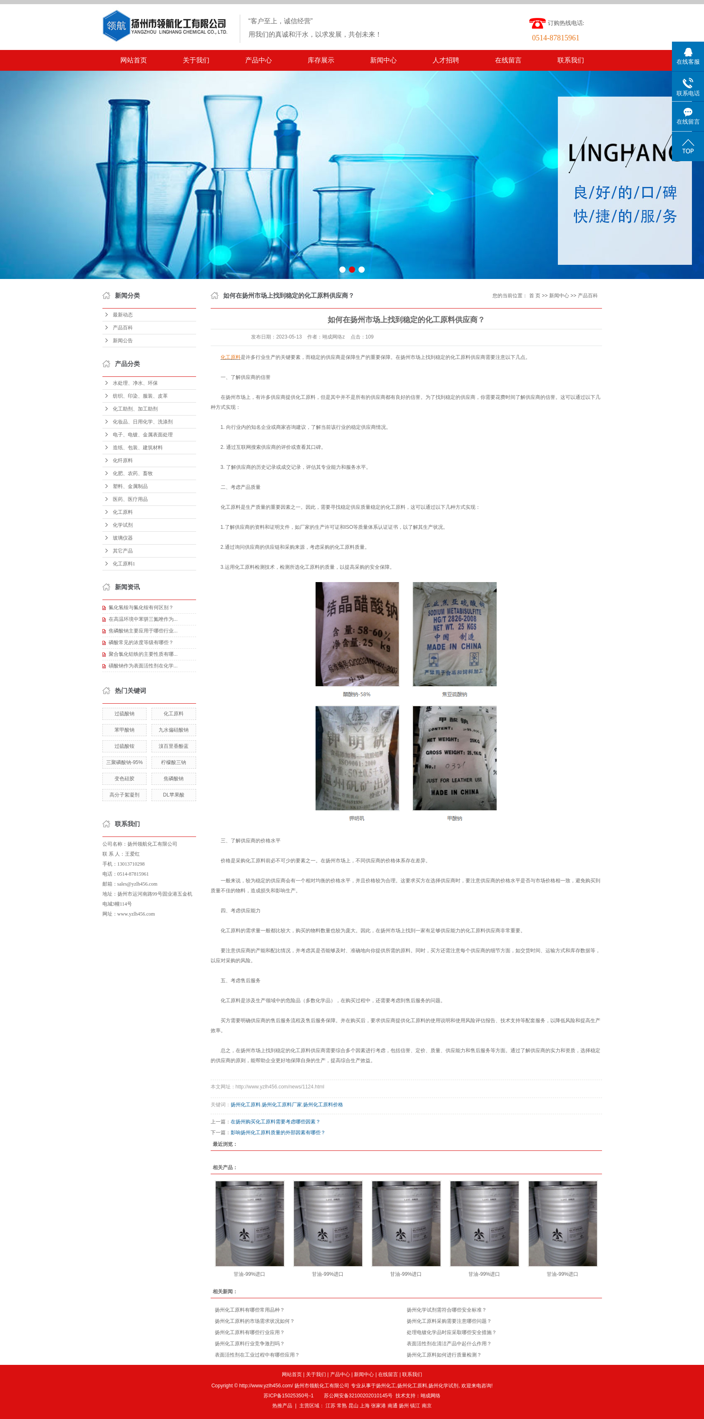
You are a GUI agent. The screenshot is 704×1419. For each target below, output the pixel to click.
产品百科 (123, 328)
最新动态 (123, 315)
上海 (365, 1406)
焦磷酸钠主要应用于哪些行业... (143, 631)
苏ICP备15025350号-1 (288, 1396)
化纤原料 (123, 460)
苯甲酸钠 (124, 730)
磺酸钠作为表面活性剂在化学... (143, 666)
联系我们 (570, 60)
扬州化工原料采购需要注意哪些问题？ (449, 1321)
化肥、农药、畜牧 (133, 473)
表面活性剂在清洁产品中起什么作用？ (449, 1344)
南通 (393, 1406)
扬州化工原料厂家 (282, 1105)
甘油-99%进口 (249, 1274)
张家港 (378, 1406)
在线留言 (508, 60)
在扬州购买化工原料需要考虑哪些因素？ (276, 1122)
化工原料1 (124, 564)
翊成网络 (430, 1396)
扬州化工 (386, 1386)
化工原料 (123, 512)
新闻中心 (383, 60)
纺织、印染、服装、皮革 (140, 396)
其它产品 (123, 551)
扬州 (404, 1406)
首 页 (534, 296)
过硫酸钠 (124, 714)
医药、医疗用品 (130, 499)
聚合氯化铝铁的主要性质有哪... (143, 654)
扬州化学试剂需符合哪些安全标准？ (447, 1310)
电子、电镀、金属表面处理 (143, 435)
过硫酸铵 (124, 746)
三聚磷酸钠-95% (124, 762)
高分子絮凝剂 (124, 795)
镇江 (415, 1406)
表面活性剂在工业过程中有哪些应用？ (257, 1355)
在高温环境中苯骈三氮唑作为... (143, 619)
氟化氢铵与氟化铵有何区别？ (141, 607)
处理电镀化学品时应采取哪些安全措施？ (452, 1332)
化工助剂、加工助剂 (135, 409)
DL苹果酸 (173, 795)
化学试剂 (123, 525)
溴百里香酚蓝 (174, 746)
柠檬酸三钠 (173, 762)
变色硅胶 (124, 779)
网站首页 (133, 60)
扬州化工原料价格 (323, 1105)
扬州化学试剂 (443, 1386)
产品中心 (258, 60)
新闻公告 (123, 341)
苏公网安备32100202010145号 (358, 1396)
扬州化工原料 (246, 1105)
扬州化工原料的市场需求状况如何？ (255, 1321)
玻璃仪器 (123, 538)
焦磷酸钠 (174, 779)
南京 (427, 1406)
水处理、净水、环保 (135, 383)
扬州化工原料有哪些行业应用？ (250, 1332)
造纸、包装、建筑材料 (138, 448)
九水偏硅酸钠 (174, 730)
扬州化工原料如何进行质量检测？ (444, 1355)
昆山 (353, 1406)
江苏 (331, 1406)
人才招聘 (446, 60)
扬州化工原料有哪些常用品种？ (250, 1310)
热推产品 (282, 1406)
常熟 (342, 1406)
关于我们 (196, 60)
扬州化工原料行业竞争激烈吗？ (250, 1344)
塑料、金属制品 (130, 486)
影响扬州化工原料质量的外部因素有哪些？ (278, 1132)
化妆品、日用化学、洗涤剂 (143, 422)
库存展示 (321, 60)
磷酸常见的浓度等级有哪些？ (141, 642)
